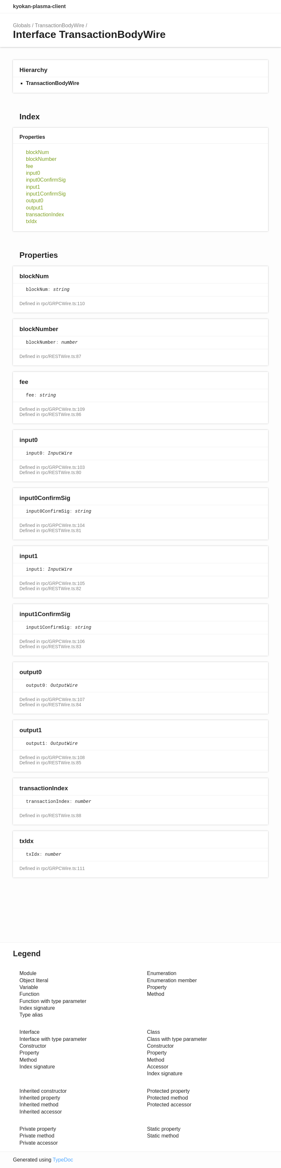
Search (234, 6)
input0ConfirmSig (46, 180)
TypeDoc (63, 1159)
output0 (34, 200)
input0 (33, 173)
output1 (34, 207)
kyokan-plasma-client (39, 6)
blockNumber (41, 159)
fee (29, 166)
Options (247, 6)
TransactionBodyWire (59, 25)
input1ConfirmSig (46, 194)
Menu (261, 6)
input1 (33, 187)
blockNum (37, 152)
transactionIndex (45, 214)
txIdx (31, 221)
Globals (21, 25)
